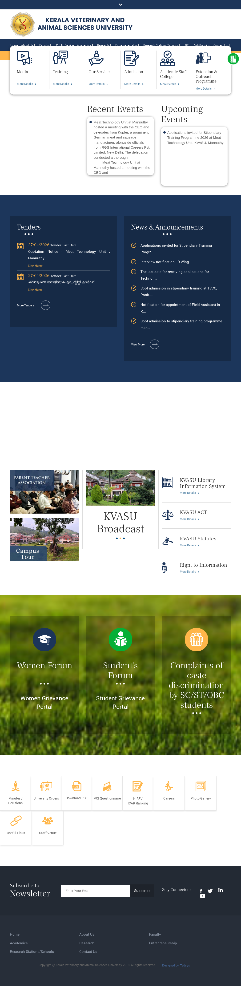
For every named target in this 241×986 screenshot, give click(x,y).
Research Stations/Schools (160, 45)
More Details (26, 84)
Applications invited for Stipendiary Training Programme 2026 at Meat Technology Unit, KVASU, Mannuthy (195, 138)
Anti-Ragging (201, 45)
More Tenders (33, 305)
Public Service (65, 45)
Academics (84, 45)
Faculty (44, 45)
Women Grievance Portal (44, 702)
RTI (187, 45)
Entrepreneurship (126, 45)
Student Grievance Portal (120, 702)
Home (14, 45)
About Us (27, 45)
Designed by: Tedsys (176, 965)
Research (103, 45)
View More (145, 344)
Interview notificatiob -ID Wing (165, 261)
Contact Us (220, 45)
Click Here (35, 265)
